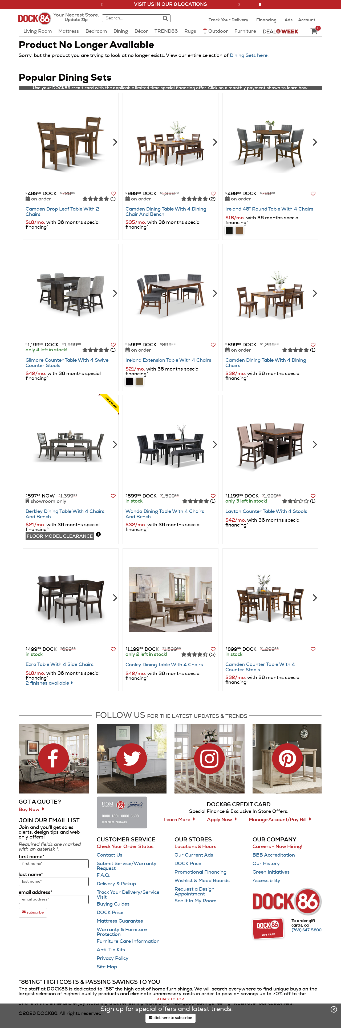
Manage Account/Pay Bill (277, 819)
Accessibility (266, 880)
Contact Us (109, 855)
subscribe (33, 912)
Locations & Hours (195, 846)
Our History (266, 863)
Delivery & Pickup (116, 884)
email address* (35, 892)
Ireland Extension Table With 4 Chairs (168, 360)
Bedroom (96, 31)
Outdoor (215, 31)
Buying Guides (113, 904)
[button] (102, 4)
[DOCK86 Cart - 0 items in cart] (314, 31)
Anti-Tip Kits (111, 950)
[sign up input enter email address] (54, 899)
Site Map (107, 967)
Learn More (177, 819)
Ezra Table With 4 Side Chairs (60, 664)
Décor (141, 31)
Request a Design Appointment (194, 892)
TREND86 (166, 31)
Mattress (68, 31)
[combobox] (130, 18)
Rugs (190, 31)
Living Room (37, 31)
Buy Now (29, 809)
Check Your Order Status (125, 846)
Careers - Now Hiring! (277, 846)
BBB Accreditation (274, 855)
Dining (120, 31)
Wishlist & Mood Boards (202, 880)
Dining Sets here (248, 55)
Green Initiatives (271, 872)
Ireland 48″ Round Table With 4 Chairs (269, 209)
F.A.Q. (103, 875)
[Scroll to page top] (170, 1000)
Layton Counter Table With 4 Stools (266, 511)
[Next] (114, 141)
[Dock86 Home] (36, 21)
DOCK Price (110, 912)
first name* (31, 856)
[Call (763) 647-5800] (307, 930)
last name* (31, 874)
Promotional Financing (200, 872)
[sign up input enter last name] (54, 881)
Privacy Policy (112, 958)
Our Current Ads (193, 855)
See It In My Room (195, 901)
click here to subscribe (170, 1017)
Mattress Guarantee (120, 921)
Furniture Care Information (128, 941)
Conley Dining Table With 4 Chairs (164, 665)
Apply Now (219, 819)
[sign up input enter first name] (54, 863)
